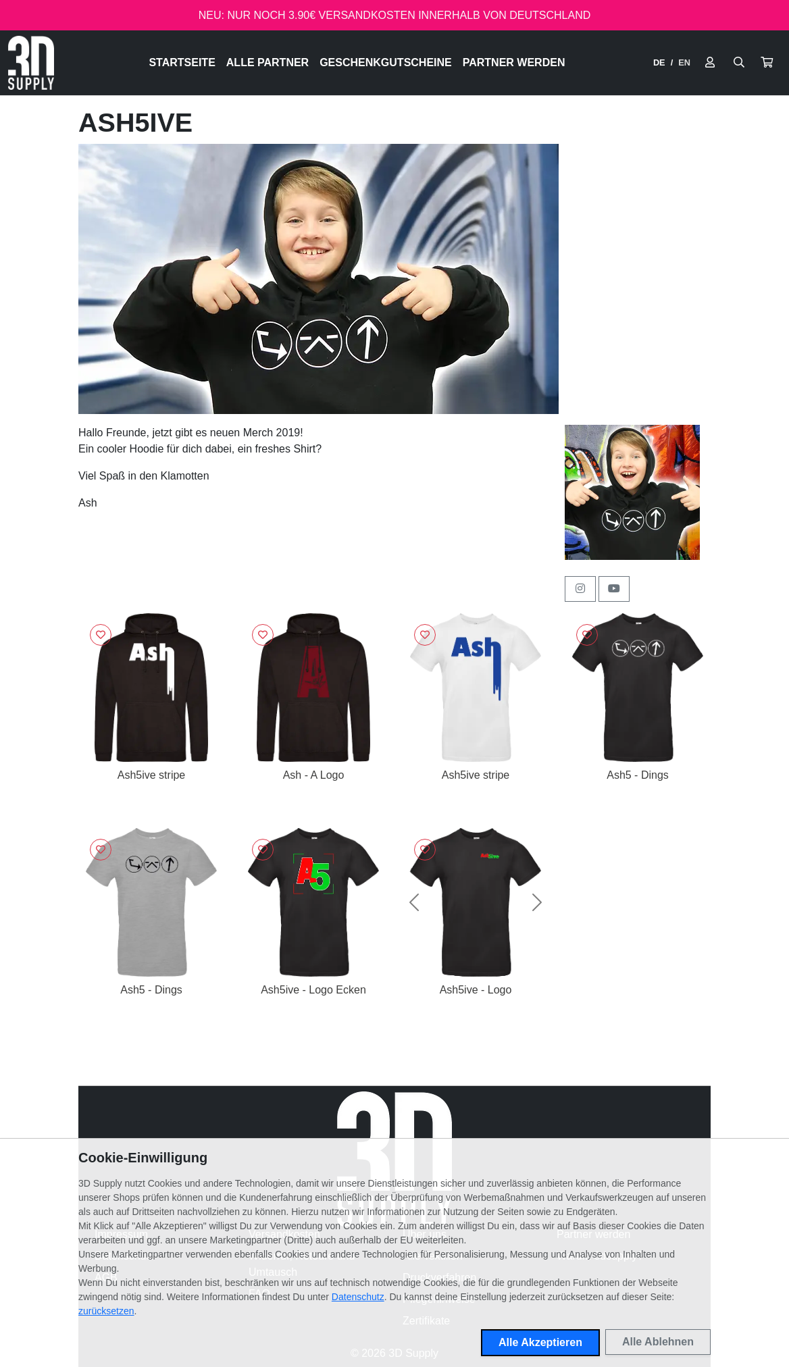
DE (659, 62)
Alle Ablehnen (658, 1341)
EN (684, 62)
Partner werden (514, 62)
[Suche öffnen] (739, 63)
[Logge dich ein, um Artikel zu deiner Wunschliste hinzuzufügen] (100, 635)
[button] (767, 63)
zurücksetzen (106, 1311)
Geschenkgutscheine (386, 62)
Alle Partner (267, 62)
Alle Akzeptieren (540, 1342)
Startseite (182, 62)
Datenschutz (358, 1296)
